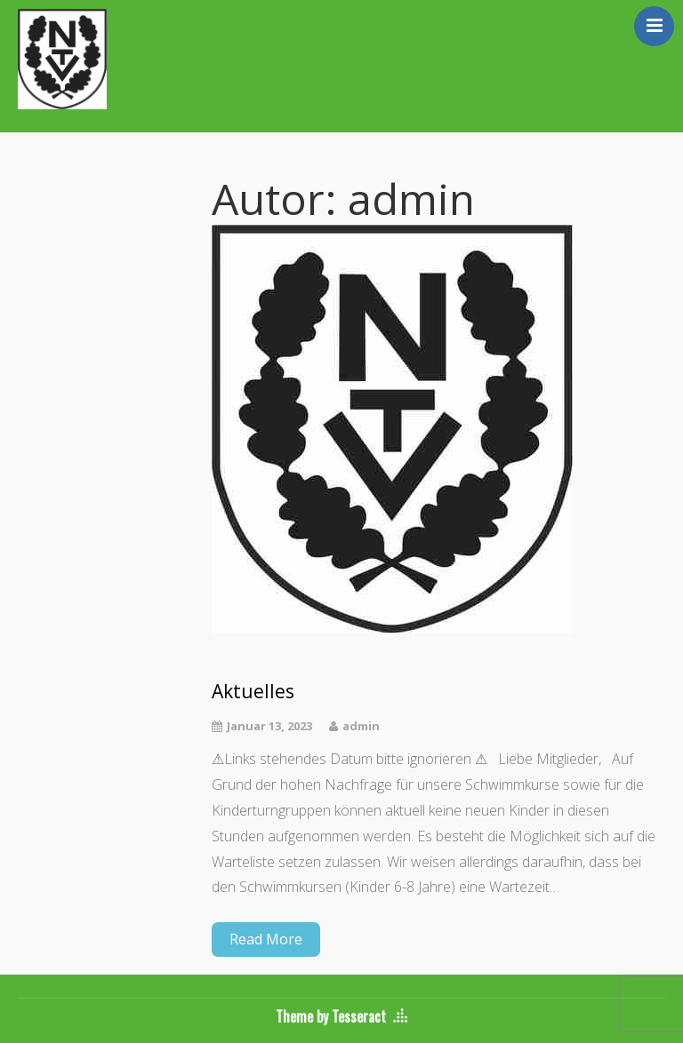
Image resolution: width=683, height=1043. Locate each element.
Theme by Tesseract (331, 1016)
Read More (265, 939)
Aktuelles (253, 692)
